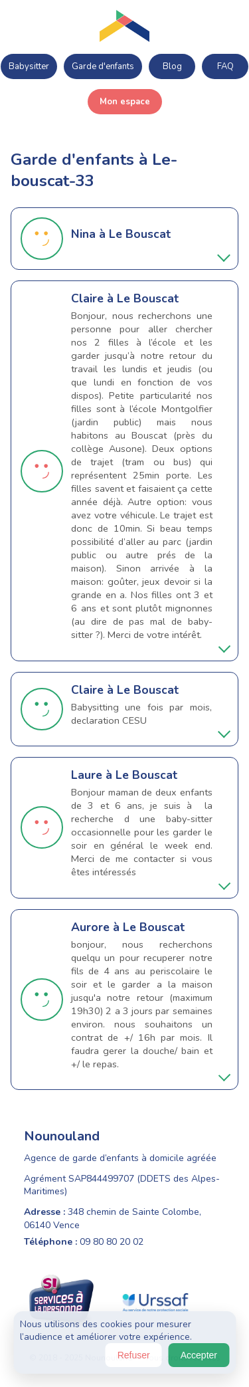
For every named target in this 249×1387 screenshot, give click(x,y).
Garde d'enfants (103, 66)
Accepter (199, 1355)
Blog (172, 66)
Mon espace (125, 102)
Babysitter (29, 66)
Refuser (134, 1355)
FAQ (225, 66)
